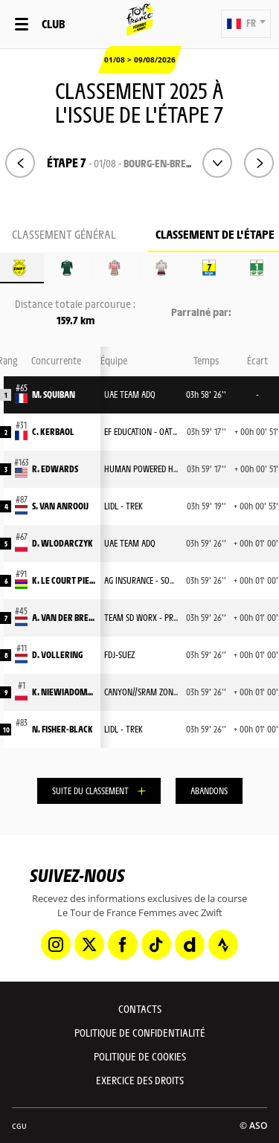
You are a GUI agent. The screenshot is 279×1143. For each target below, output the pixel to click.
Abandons (209, 790)
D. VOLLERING (57, 654)
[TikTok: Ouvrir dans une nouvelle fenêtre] (156, 944)
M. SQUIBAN (53, 394)
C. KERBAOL (53, 431)
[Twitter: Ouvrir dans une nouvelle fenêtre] (89, 944)
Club (53, 23)
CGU (19, 1126)
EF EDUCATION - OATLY (142, 431)
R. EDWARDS (55, 468)
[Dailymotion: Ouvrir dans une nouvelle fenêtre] (190, 944)
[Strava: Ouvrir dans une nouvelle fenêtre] (223, 944)
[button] (246, 24)
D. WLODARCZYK (62, 543)
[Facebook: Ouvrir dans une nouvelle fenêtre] (123, 944)
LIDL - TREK (123, 506)
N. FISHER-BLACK (62, 729)
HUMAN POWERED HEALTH (149, 468)
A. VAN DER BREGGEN (64, 617)
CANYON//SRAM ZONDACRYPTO (156, 692)
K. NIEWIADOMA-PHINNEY (64, 692)
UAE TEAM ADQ (129, 394)
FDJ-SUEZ (119, 654)
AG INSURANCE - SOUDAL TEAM (156, 580)
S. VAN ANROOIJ (60, 506)
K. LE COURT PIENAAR (64, 580)
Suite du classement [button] (90, 790)
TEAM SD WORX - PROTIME (149, 617)
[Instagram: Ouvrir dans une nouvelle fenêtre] (56, 944)
